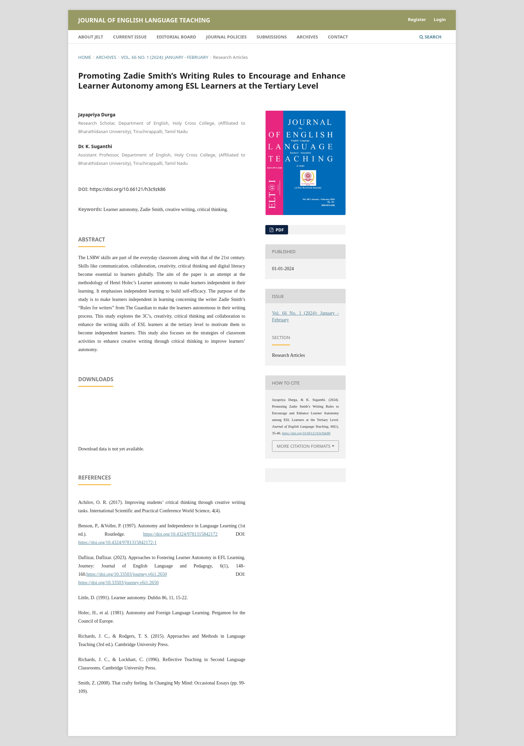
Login (440, 19)
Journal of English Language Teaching (144, 20)
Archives (307, 37)
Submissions (272, 37)
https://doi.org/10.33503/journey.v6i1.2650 (127, 574)
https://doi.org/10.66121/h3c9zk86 (127, 189)
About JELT (90, 37)
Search (430, 37)
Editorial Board (176, 37)
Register (417, 19)
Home (84, 57)
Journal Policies (226, 37)
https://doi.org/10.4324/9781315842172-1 (117, 542)
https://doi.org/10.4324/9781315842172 (180, 534)
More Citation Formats (304, 446)
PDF (279, 230)
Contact (338, 37)
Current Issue (130, 37)
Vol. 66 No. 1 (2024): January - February (164, 57)
